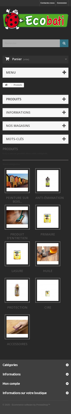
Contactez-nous (47, 3)
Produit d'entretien (17, 236)
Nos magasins (18, 126)
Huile (47, 271)
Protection (17, 307)
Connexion (62, 3)
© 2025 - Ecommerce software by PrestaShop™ (26, 404)
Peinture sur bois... (17, 200)
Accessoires (17, 344)
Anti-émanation (49, 198)
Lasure (17, 271)
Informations (18, 112)
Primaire (47, 234)
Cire (47, 307)
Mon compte (11, 383)
